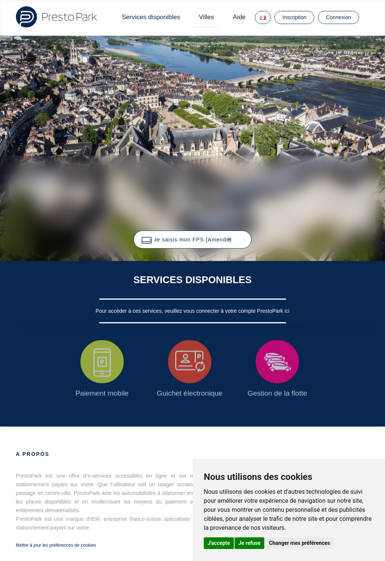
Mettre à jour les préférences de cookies (56, 545)
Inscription (294, 17)
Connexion (338, 17)
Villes (206, 17)
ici (287, 311)
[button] (192, 240)
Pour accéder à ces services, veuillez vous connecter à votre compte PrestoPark (190, 311)
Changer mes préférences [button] (299, 543)
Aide (239, 17)
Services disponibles (151, 17)
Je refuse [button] (249, 543)
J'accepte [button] (219, 543)
